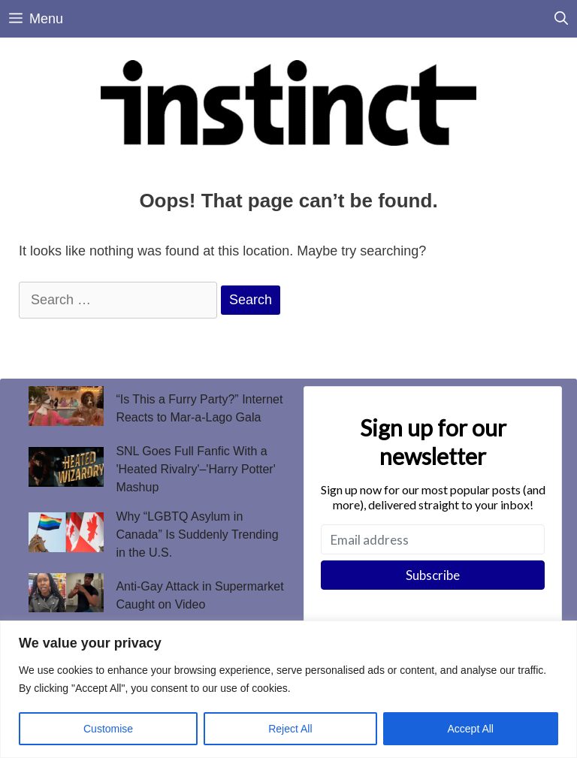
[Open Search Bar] (561, 19)
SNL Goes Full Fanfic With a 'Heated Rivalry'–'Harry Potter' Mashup (195, 469)
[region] (288, 689)
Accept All (471, 729)
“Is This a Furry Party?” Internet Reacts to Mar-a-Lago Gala (199, 408)
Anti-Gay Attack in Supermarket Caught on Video (199, 595)
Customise (108, 729)
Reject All (290, 729)
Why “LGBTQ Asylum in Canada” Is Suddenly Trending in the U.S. (197, 534)
